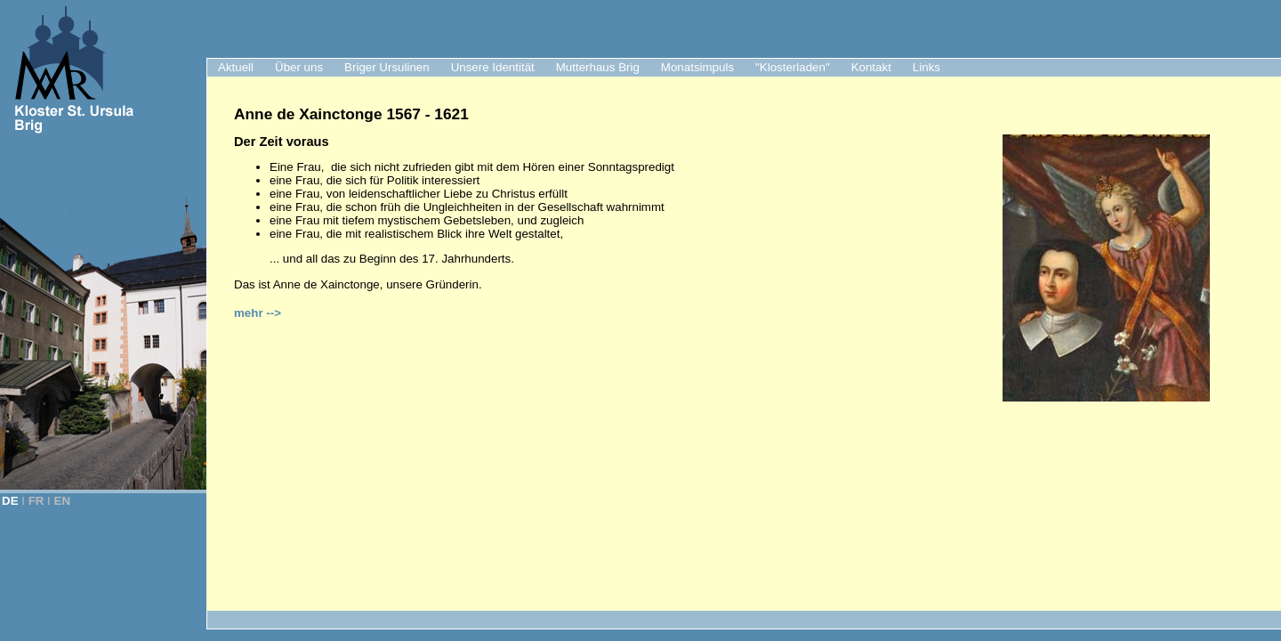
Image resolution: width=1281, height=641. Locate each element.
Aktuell (236, 67)
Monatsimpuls (697, 67)
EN (62, 500)
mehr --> (257, 313)
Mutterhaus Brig (598, 67)
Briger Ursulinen (387, 67)
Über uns (299, 67)
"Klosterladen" (792, 67)
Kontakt (871, 67)
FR (36, 500)
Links (926, 67)
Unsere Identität (493, 67)
